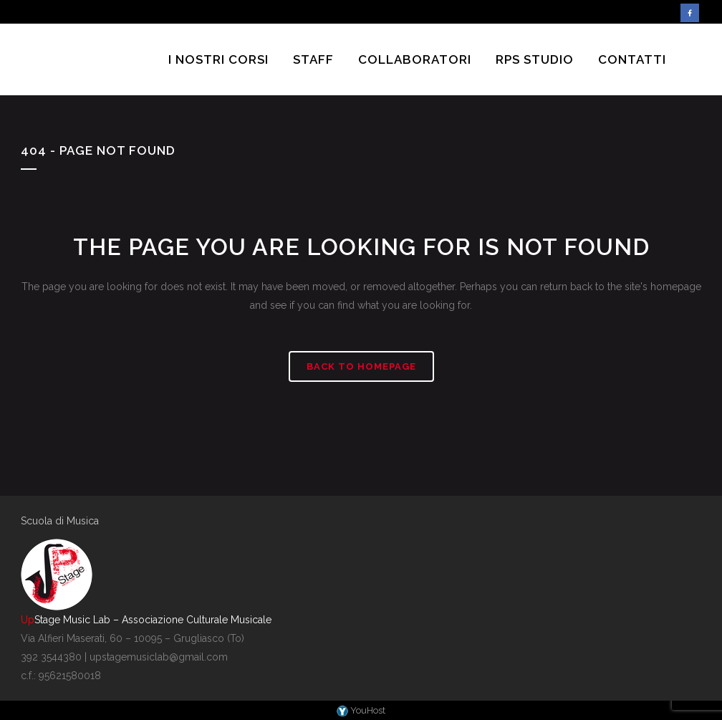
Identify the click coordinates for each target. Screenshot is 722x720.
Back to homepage (361, 366)
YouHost (361, 710)
